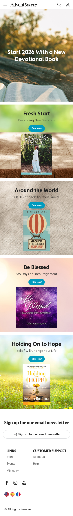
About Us (39, 457)
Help (36, 463)
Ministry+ (13, 470)
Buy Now (37, 128)
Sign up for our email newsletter (36, 434)
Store (10, 457)
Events (11, 463)
